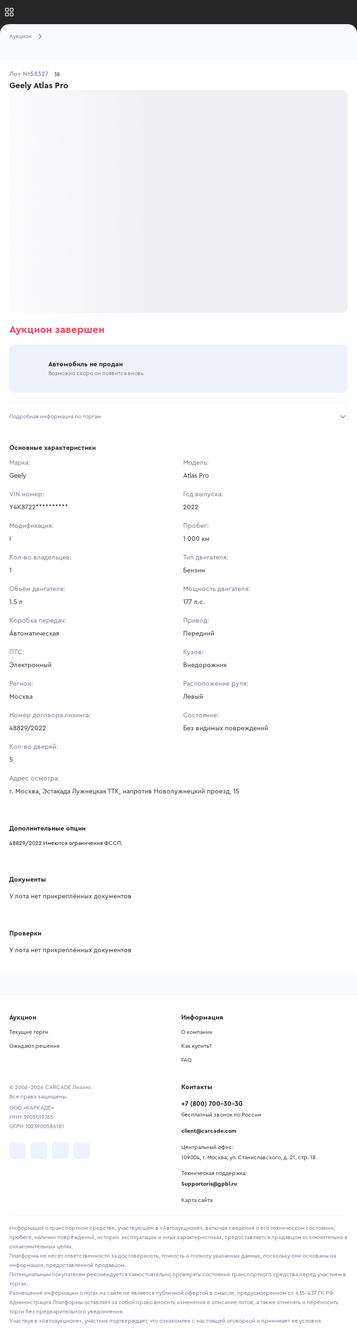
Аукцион (20, 36)
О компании (196, 1032)
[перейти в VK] (17, 1150)
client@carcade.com (209, 1131)
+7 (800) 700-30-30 (212, 1104)
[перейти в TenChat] (81, 1150)
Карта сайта (196, 1200)
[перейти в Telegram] (39, 1150)
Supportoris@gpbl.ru (209, 1184)
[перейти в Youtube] (60, 1150)
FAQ (186, 1060)
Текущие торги (28, 1032)
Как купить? (196, 1046)
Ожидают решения (34, 1046)
